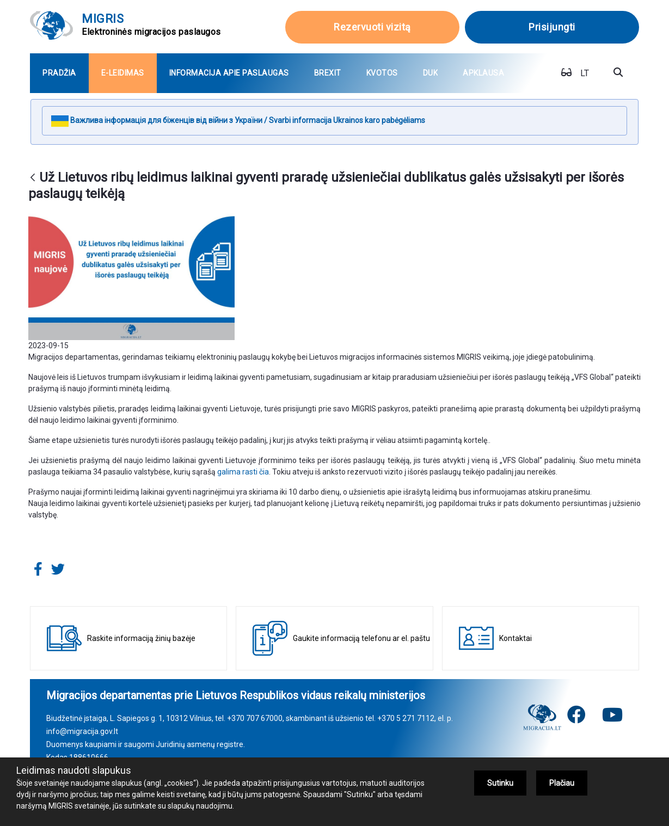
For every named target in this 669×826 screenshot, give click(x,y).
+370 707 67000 (255, 718)
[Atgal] (32, 178)
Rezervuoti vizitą (372, 27)
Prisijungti (552, 27)
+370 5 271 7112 (405, 718)
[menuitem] (59, 73)
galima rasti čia (243, 471)
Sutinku (500, 783)
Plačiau (561, 783)
